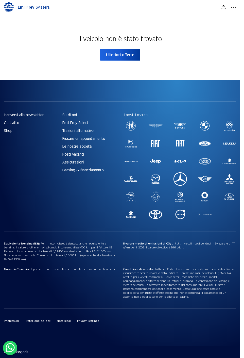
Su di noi (69, 114)
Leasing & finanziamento (83, 169)
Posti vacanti (73, 154)
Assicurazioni (73, 161)
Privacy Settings (88, 321)
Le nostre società (77, 146)
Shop (8, 130)
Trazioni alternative (78, 130)
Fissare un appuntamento (83, 138)
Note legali (64, 321)
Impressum (11, 321)
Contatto (11, 122)
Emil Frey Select (75, 122)
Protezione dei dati (38, 321)
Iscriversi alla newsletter (24, 114)
